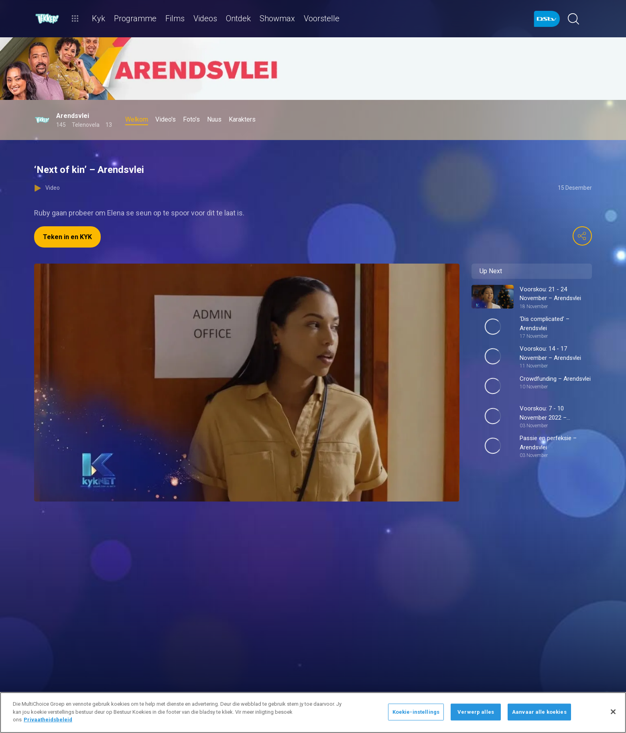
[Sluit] (613, 712)
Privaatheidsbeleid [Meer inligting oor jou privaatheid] (48, 720)
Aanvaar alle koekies (539, 712)
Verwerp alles (475, 712)
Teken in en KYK (67, 237)
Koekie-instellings (415, 712)
